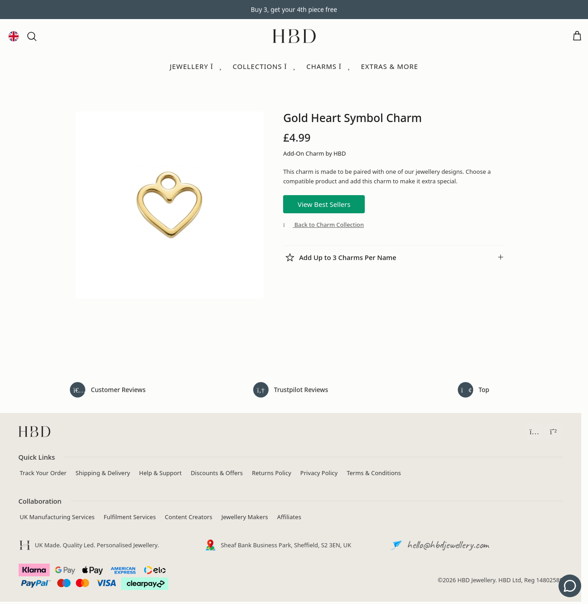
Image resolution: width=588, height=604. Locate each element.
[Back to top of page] (473, 390)
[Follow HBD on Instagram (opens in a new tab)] (534, 431)
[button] (31, 36)
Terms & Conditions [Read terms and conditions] (374, 473)
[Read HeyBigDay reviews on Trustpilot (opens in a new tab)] (290, 390)
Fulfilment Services (129, 517)
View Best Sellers (324, 204)
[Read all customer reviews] (108, 390)
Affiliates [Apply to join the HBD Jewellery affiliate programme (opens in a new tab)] (289, 517)
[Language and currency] (13, 36)
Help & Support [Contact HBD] (160, 473)
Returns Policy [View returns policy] (271, 473)
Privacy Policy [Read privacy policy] (319, 473)
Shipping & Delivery (103, 473)
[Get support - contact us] (570, 586)
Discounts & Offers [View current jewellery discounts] (217, 473)
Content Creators (188, 517)
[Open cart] (577, 36)
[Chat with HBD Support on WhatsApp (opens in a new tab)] (553, 431)
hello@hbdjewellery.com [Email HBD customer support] (448, 544)
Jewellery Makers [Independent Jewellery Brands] (244, 517)
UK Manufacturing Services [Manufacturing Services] (57, 517)
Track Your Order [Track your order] (43, 473)
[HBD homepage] (34, 432)
